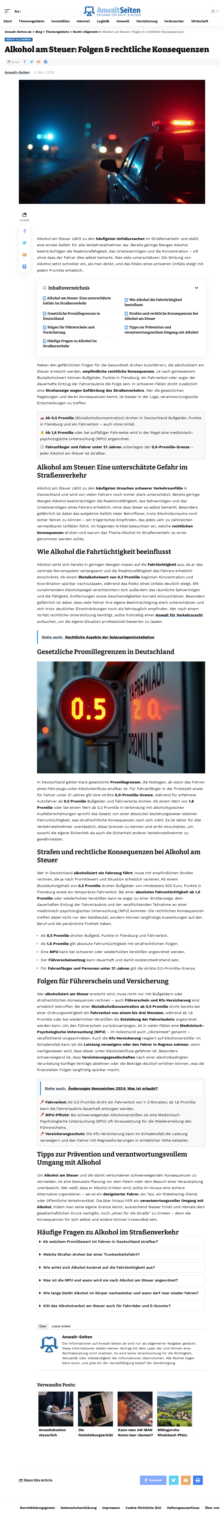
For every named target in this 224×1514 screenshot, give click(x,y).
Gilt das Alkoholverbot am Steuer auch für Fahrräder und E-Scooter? (107, 1306)
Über (42, 1326)
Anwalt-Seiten (17, 72)
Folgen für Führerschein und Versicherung (69, 330)
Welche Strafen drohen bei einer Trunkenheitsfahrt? (91, 1254)
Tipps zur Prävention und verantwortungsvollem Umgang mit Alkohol (161, 330)
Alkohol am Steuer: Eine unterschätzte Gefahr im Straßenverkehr (77, 301)
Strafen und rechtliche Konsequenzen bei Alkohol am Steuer (161, 316)
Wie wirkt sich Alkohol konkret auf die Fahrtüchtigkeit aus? (99, 1267)
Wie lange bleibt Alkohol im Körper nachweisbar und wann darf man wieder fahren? (120, 1293)
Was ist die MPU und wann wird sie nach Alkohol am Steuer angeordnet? (110, 1280)
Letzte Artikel (61, 1326)
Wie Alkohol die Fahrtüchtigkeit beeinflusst (153, 302)
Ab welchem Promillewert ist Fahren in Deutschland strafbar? (100, 1241)
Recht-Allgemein (18, 39)
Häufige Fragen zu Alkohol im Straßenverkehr (70, 343)
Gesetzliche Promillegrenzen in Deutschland (71, 316)
